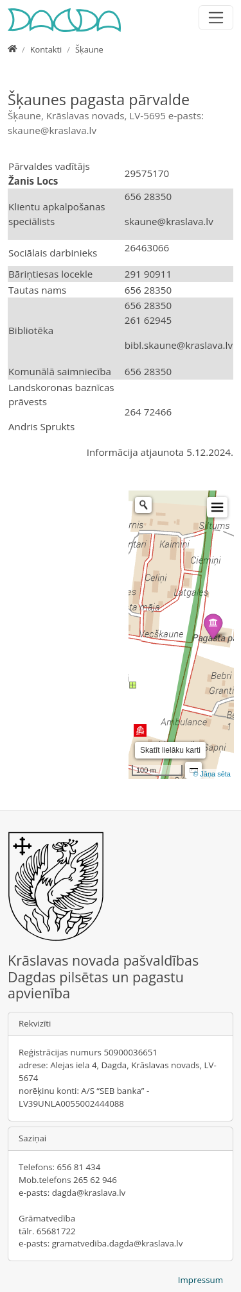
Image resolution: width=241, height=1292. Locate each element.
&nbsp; (60, 635)
